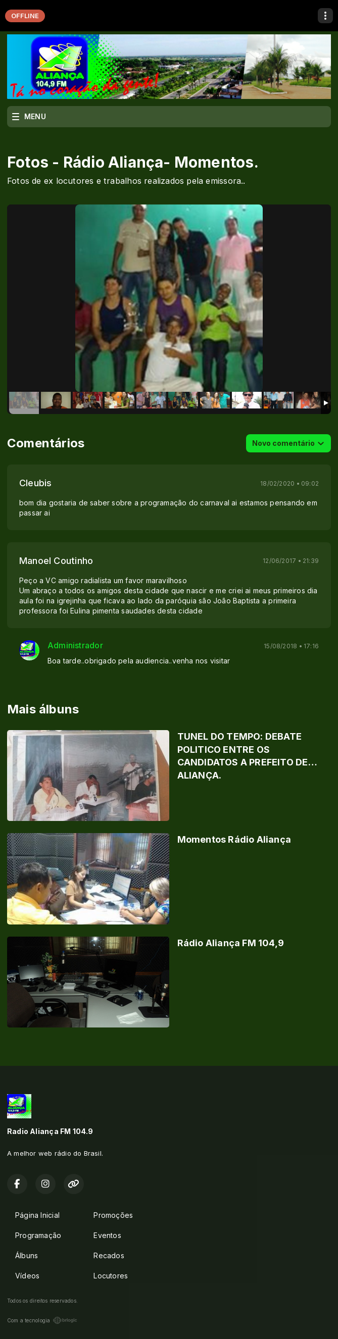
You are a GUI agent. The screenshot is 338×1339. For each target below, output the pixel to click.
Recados (108, 1255)
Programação (38, 1235)
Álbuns (26, 1255)
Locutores (110, 1275)
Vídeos (27, 1275)
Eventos (107, 1235)
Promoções (113, 1215)
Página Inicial (37, 1215)
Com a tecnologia (42, 1320)
